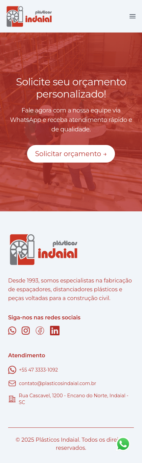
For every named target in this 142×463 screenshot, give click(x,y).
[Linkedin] (55, 330)
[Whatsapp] (12, 330)
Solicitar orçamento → (71, 154)
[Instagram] (26, 330)
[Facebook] (40, 330)
